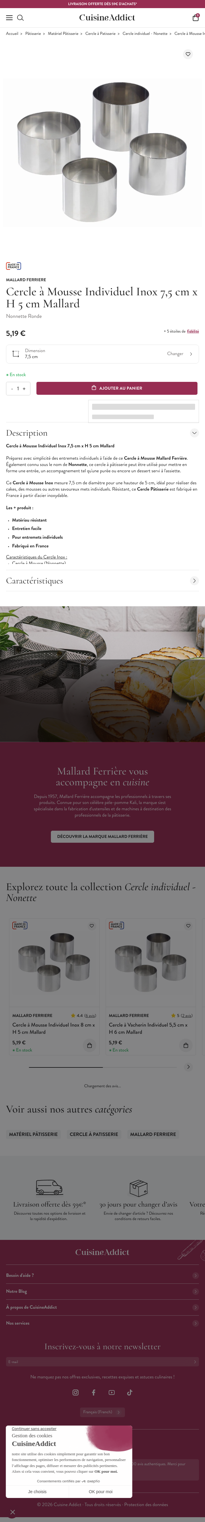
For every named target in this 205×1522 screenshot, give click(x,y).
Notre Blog (102, 1291)
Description (102, 432)
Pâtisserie (33, 34)
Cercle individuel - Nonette (145, 34)
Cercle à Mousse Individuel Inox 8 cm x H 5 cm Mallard (53, 1028)
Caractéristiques (102, 580)
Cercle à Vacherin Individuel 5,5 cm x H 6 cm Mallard (148, 1028)
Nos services (102, 1323)
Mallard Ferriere (153, 1134)
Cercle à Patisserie (100, 34)
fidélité (193, 331)
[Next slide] (188, 1067)
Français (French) (102, 1412)
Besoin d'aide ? (102, 1275)
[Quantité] (18, 388)
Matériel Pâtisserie (63, 34)
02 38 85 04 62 (30, 1441)
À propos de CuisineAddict (102, 1307)
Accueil (12, 34)
